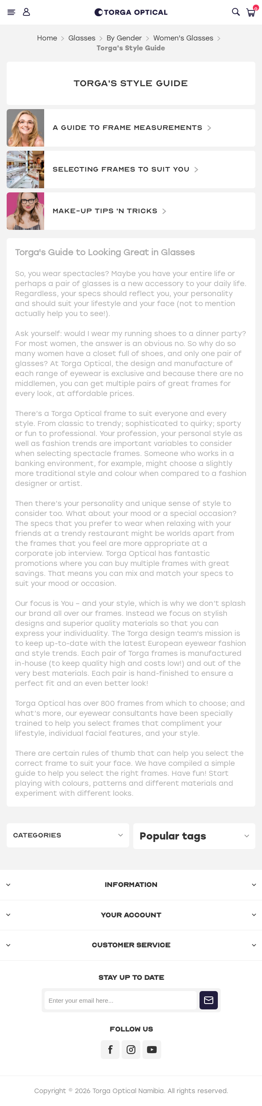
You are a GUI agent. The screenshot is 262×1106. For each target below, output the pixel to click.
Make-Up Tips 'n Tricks (104, 211)
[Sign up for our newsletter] (121, 1000)
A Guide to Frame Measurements (127, 128)
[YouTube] (151, 1049)
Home (47, 38)
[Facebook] (110, 1049)
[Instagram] (131, 1049)
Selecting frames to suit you (121, 169)
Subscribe (209, 1000)
